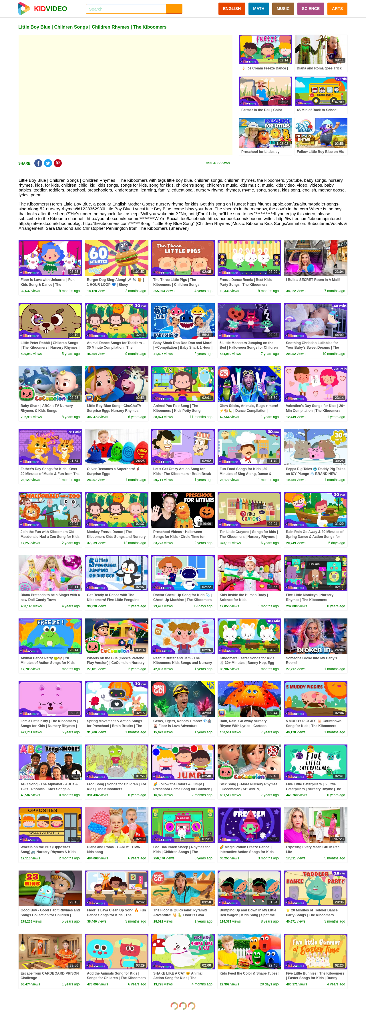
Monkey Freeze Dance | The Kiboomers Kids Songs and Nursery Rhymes (116, 537)
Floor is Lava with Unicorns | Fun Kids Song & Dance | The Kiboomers (48, 285)
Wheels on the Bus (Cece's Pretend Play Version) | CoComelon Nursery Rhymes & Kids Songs (115, 663)
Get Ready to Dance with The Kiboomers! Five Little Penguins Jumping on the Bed (113, 600)
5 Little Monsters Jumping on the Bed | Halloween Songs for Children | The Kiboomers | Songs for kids (249, 348)
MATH (258, 8)
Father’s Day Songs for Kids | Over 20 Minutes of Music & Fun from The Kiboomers (50, 474)
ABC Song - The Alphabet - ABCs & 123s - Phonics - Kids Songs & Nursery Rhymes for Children (49, 789)
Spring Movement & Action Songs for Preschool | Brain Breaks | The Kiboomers (114, 726)
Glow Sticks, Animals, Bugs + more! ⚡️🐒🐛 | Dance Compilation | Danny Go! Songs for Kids (249, 411)
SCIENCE (311, 8)
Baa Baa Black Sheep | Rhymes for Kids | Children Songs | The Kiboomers (181, 852)
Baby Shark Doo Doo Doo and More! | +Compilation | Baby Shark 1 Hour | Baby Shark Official (182, 348)
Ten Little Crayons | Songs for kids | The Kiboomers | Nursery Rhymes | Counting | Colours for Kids (249, 537)
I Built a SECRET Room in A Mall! (313, 280)
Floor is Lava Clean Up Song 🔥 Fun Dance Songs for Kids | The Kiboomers (116, 915)
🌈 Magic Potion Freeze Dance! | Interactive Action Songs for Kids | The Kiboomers (248, 852)
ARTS (337, 8)
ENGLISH (232, 8)
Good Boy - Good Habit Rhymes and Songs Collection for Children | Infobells (50, 915)
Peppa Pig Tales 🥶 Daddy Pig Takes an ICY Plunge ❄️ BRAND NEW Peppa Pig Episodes (315, 474)
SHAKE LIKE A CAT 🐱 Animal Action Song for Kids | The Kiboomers (177, 978)
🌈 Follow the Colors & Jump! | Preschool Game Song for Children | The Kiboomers (182, 789)
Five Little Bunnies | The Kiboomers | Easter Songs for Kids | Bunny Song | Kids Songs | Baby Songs (315, 978)
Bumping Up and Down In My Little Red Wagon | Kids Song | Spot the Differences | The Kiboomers (248, 915)
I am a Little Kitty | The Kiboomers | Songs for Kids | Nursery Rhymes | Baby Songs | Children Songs (49, 726)
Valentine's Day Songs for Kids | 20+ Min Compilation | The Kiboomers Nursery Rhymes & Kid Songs (315, 411)
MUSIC (283, 8)
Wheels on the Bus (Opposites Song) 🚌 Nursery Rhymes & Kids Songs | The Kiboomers (48, 852)
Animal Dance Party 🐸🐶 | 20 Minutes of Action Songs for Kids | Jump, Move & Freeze (49, 663)
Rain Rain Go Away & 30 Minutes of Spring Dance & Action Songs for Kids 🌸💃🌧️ (314, 537)
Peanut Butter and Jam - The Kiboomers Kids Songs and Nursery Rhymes (182, 663)
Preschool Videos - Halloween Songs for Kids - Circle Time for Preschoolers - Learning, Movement (182, 537)
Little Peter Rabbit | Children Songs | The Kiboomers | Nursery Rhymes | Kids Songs (50, 348)
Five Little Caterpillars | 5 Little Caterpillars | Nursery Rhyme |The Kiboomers (313, 789)
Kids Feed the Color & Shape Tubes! (249, 973)
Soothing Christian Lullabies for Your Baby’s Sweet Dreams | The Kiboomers (312, 348)
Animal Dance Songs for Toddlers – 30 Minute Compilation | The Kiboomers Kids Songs (116, 348)
